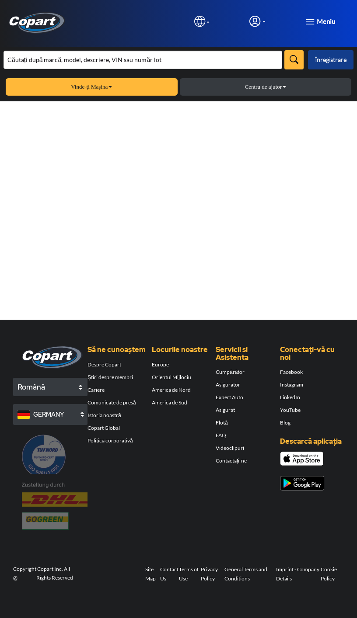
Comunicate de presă (112, 402)
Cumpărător (230, 372)
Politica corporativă (110, 440)
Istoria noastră (104, 415)
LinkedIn (290, 397)
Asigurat (225, 410)
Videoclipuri (230, 448)
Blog (285, 422)
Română (31, 387)
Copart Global (104, 428)
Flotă (222, 422)
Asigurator (228, 384)
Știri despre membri (110, 377)
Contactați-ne (231, 460)
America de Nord (171, 390)
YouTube (290, 410)
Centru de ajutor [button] (265, 86)
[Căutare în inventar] (143, 60)
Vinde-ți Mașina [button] (91, 86)
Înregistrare (330, 59)
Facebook (291, 372)
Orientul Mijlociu (171, 377)
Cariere (96, 390)
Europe (160, 364)
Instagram (291, 384)
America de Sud (169, 402)
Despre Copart (104, 364)
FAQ (221, 435)
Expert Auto (229, 397)
